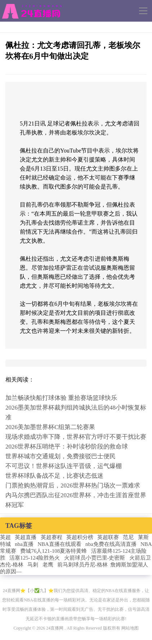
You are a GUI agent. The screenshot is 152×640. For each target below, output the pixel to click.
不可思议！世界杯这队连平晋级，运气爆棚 (63, 466)
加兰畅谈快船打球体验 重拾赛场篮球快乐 (61, 397)
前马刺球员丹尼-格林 (82, 565)
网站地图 (130, 628)
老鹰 (48, 565)
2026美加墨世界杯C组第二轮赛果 (50, 427)
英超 (5, 537)
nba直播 (24, 544)
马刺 (32, 565)
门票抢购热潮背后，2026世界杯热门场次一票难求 (72, 485)
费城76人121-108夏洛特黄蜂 (53, 551)
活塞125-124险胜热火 (34, 558)
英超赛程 (51, 537)
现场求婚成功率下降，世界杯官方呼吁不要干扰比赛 (75, 436)
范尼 (128, 537)
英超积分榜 (79, 537)
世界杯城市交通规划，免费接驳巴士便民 (60, 456)
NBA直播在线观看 (59, 544)
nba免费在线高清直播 (111, 544)
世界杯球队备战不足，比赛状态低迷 (54, 475)
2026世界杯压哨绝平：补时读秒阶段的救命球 (66, 446)
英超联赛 (108, 537)
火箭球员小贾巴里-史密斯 (94, 558)
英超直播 (25, 537)
